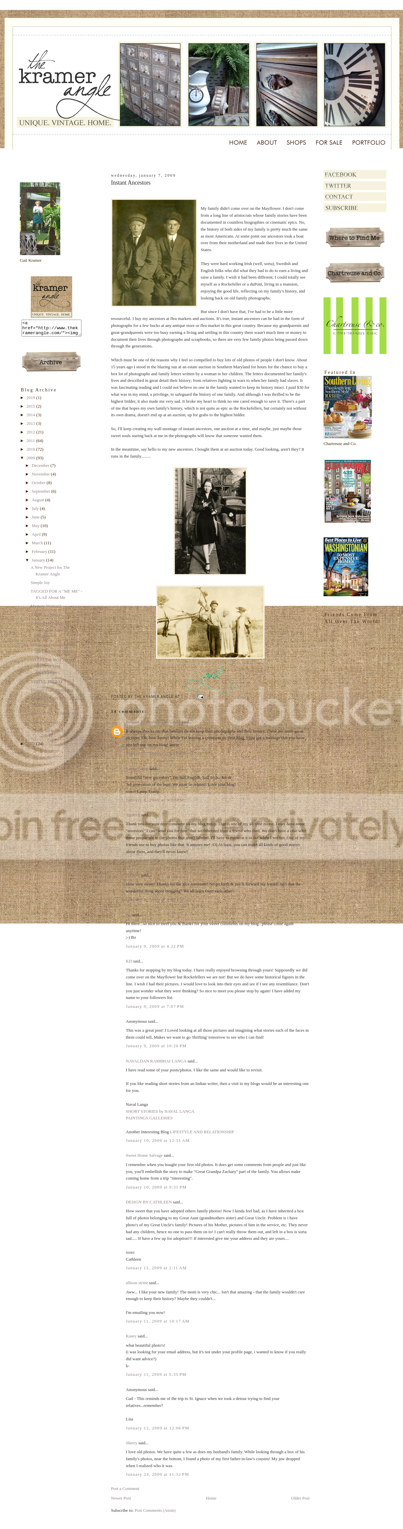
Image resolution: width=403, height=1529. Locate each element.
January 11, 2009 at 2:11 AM (156, 1267)
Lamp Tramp (137, 768)
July (36, 511)
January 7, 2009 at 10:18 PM (156, 753)
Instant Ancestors (45, 725)
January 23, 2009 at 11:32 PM (157, 1474)
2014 (31, 417)
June (36, 519)
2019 (31, 400)
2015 (31, 409)
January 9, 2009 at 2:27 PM (155, 899)
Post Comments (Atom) (155, 1510)
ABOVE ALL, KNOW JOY (54, 716)
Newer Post (121, 1498)
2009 (31, 460)
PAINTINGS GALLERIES (149, 1117)
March (38, 545)
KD (129, 961)
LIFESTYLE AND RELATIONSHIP (202, 1131)
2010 (31, 452)
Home (211, 1498)
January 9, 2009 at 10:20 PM (156, 1045)
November (41, 476)
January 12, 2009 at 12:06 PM (157, 1427)
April (37, 537)
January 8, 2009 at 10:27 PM (156, 860)
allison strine (137, 1282)
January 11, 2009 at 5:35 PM (156, 1374)
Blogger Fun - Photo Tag (51, 693)
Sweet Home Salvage (145, 1155)
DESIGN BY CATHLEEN (149, 1201)
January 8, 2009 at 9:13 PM (155, 799)
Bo (128, 914)
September (41, 494)
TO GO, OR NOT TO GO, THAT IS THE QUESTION (53, 669)
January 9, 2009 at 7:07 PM (155, 1006)
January (39, 563)
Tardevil (133, 814)
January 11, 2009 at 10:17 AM (157, 1321)
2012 (31, 434)
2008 (31, 746)
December (41, 468)
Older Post (300, 1498)
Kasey (131, 1335)
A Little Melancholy (47, 733)
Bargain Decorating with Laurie (153, 721)
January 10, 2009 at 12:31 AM (158, 1140)
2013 (31, 426)
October (39, 485)
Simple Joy (40, 585)
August (38, 502)
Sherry (131, 1442)
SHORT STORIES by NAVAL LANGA (160, 1111)
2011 (31, 443)
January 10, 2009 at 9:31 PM (156, 1187)
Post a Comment (125, 1488)
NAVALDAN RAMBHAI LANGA (156, 1060)
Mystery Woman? (45, 609)
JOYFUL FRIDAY (46, 617)
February (40, 554)
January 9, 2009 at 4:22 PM (155, 946)
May (36, 528)
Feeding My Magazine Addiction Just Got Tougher (50, 633)
